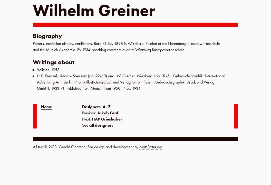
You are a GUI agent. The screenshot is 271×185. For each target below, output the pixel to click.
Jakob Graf (107, 113)
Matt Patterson (150, 147)
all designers (101, 125)
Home (46, 106)
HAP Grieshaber (107, 119)
